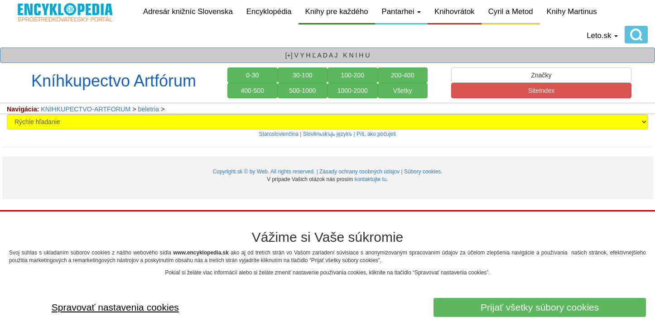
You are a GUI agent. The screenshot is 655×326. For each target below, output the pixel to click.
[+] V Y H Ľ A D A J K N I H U (327, 55)
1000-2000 (352, 90)
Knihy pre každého (336, 11)
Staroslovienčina (279, 134)
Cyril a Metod (510, 11)
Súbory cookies (422, 171)
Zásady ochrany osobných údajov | (361, 171)
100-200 (352, 75)
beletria (148, 109)
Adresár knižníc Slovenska (188, 11)
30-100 (303, 75)
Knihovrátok (454, 11)
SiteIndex (541, 90)
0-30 (252, 75)
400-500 (252, 90)
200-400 (402, 75)
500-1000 (302, 90)
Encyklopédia (269, 11)
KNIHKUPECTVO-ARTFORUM (85, 109)
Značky (541, 75)
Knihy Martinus (572, 11)
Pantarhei (401, 11)
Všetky (402, 90)
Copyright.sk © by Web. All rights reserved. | (265, 171)
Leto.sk (602, 35)
